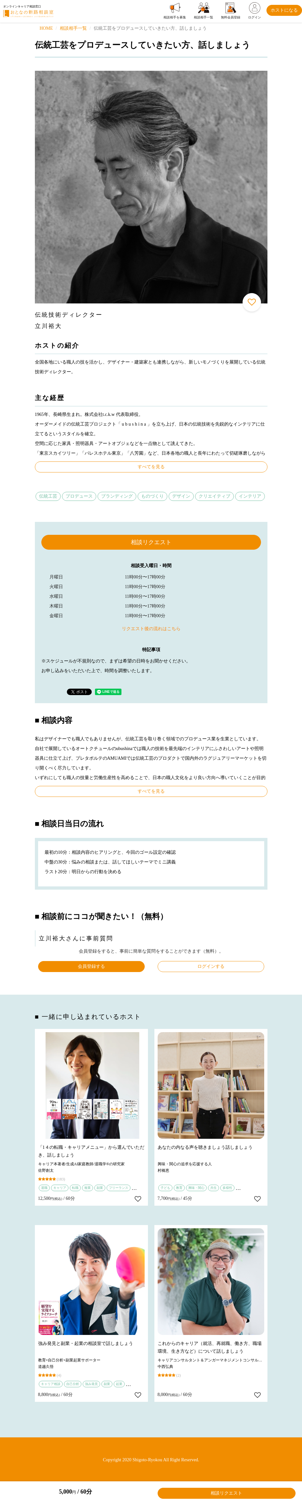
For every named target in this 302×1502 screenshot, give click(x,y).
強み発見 (91, 1384)
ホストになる (284, 10)
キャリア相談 (50, 1384)
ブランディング (117, 496)
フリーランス (118, 1188)
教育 (179, 1188)
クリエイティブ (214, 496)
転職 (75, 1188)
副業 (100, 1188)
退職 (44, 1188)
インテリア (250, 496)
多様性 (227, 1188)
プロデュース (79, 496)
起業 (119, 1384)
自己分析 (72, 1384)
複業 (87, 1188)
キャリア (59, 1188)
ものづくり (152, 496)
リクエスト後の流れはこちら (151, 628)
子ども (165, 1188)
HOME (46, 28)
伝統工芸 (48, 496)
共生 (213, 1188)
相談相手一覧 (73, 28)
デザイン (181, 496)
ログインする (210, 966)
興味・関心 (196, 1188)
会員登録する (91, 966)
